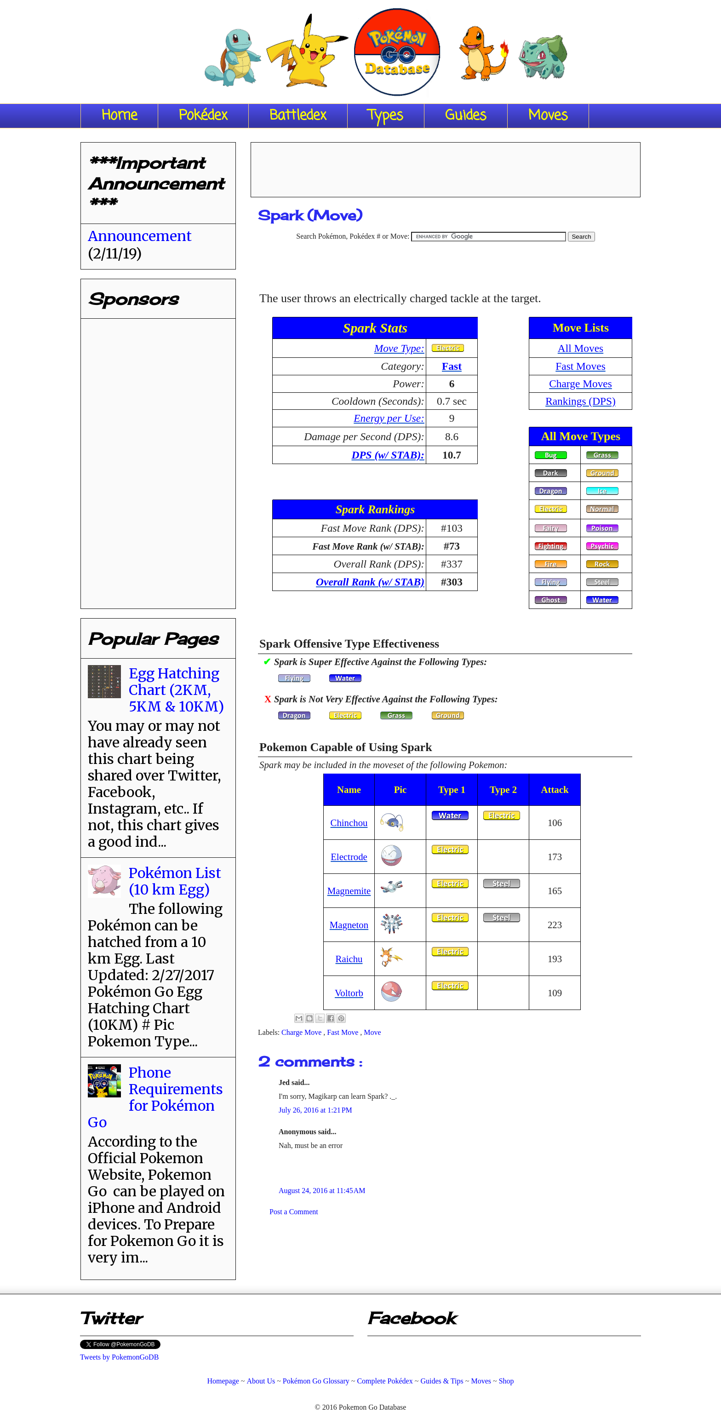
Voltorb (349, 992)
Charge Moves (580, 384)
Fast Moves (580, 366)
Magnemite (349, 890)
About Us (260, 1381)
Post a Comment (293, 1212)
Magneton (349, 924)
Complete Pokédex (384, 1381)
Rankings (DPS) (580, 401)
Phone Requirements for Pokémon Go (155, 1097)
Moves (548, 115)
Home (119, 115)
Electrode (349, 856)
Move (372, 1032)
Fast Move (343, 1032)
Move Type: (399, 348)
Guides (465, 115)
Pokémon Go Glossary (316, 1381)
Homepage (223, 1381)
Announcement (140, 236)
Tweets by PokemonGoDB (119, 1357)
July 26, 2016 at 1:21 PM (315, 1110)
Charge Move (302, 1032)
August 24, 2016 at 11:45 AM (322, 1190)
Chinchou (349, 822)
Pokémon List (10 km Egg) (175, 881)
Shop (506, 1381)
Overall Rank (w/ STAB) (370, 582)
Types (385, 115)
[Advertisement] (445, 166)
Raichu (349, 958)
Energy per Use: (389, 418)
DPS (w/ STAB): (387, 455)
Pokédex (203, 115)
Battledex (297, 115)
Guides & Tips (441, 1381)
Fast (452, 366)
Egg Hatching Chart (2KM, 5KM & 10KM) (176, 690)
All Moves (580, 348)
